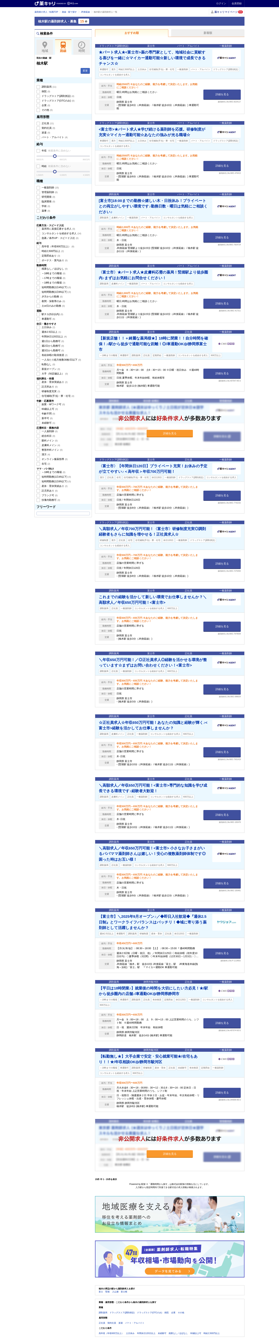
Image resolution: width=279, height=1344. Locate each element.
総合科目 (48, 435)
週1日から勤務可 (52, 341)
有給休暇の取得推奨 (54, 355)
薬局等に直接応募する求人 (58, 228)
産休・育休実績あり (54, 382)
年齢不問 (48, 413)
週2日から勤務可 (52, 345)
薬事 (45, 210)
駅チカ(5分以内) (52, 314)
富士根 (124, 1291)
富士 (101, 1291)
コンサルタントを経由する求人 (61, 233)
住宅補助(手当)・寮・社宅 (57, 395)
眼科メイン (49, 440)
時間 (81, 47)
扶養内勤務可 (50, 499)
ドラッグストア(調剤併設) (57, 96)
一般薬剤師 (50, 187)
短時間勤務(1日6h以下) (56, 291)
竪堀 (107, 1291)
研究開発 (48, 196)
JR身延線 (85, 12)
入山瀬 (115, 1291)
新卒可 (47, 418)
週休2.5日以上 (51, 331)
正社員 (47, 123)
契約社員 (48, 127)
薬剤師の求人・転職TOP (46, 12)
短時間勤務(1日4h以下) (56, 287)
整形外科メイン (52, 449)
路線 (63, 47)
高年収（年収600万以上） (57, 246)
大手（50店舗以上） (54, 373)
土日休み (48, 327)
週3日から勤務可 (52, 350)
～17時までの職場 (53, 278)
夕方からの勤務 (52, 296)
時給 (56, 166)
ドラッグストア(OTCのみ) (57, 100)
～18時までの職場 (53, 282)
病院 (45, 91)
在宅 (45, 463)
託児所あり (49, 386)
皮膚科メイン (50, 445)
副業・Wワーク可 (53, 404)
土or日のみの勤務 (53, 305)
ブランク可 (49, 495)
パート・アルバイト (54, 137)
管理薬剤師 (49, 192)
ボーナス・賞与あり (54, 260)
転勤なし (48, 364)
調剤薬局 (48, 86)
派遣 (45, 132)
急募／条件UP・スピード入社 (59, 238)
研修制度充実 (50, 391)
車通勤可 (48, 318)
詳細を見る (222, 94)
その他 (47, 109)
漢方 (45, 454)
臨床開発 (48, 201)
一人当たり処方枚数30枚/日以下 (61, 359)
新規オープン (50, 369)
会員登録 (237, 3)
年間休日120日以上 (54, 336)
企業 (45, 105)
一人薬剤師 (49, 431)
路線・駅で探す (69, 12)
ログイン (221, 3)
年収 (56, 150)
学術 (45, 206)
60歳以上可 (49, 408)
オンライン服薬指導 (54, 459)
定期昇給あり (50, 255)
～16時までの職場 (53, 273)
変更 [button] (85, 70)
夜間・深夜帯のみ (53, 301)
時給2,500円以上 (52, 251)
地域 (44, 47)
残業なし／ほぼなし (54, 268)
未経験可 (48, 422)
